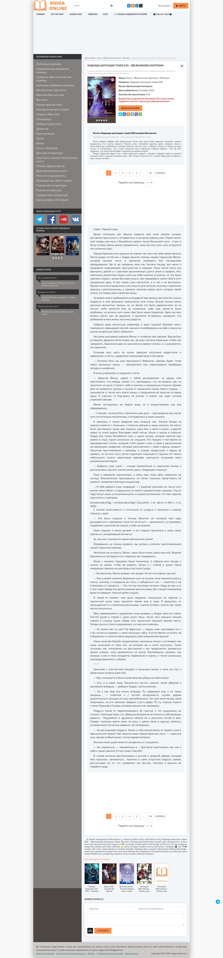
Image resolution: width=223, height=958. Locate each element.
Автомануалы (131, 953)
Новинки (92, 14)
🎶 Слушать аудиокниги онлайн (130, 14)
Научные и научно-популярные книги (57, 159)
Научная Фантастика (50, 95)
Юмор (40, 143)
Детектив (42, 128)
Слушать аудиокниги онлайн (110, 953)
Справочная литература (52, 195)
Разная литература (48, 190)
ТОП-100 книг (57, 14)
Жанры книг (76, 14)
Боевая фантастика (49, 104)
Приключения (45, 133)
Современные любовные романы (52, 70)
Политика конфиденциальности (71, 953)
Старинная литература (51, 185)
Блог (105, 14)
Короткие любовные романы (55, 85)
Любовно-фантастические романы (53, 78)
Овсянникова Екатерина (139, 86)
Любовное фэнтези (48, 124)
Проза (40, 138)
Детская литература (49, 153)
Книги (129, 77)
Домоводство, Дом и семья (54, 180)
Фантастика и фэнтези (146, 77)
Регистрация (164, 5)
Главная (40, 14)
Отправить (103, 931)
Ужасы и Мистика (47, 114)
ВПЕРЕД (160, 173)
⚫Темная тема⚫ (162, 14)
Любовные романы (48, 64)
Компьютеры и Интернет (52, 199)
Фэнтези (164, 77)
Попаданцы (43, 119)
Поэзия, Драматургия (50, 166)
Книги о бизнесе (47, 148)
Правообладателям (45, 953)
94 (150, 173)
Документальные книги (51, 170)
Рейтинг (91, 953)
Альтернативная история (52, 109)
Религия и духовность (50, 175)
